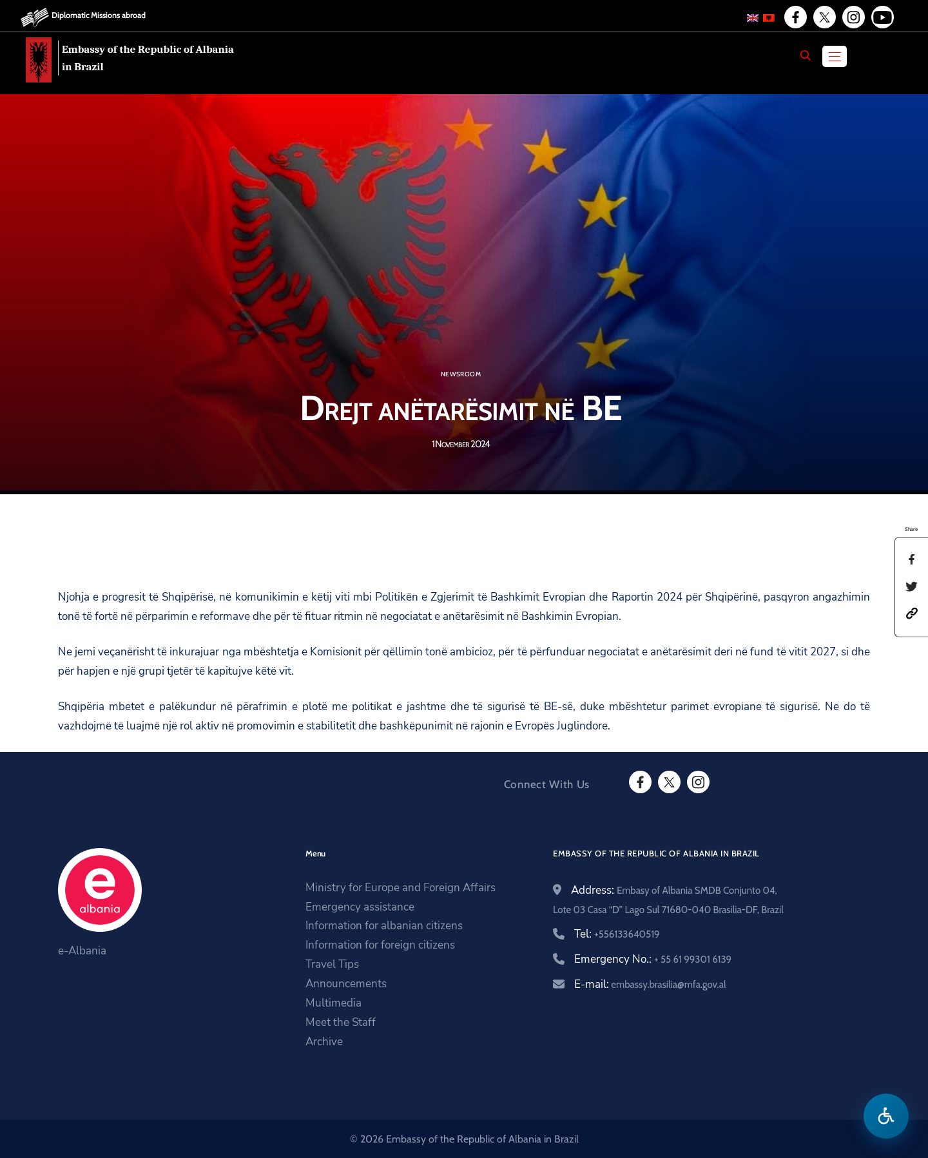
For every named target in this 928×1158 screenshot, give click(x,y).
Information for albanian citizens (384, 925)
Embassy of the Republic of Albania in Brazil (148, 58)
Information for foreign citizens (380, 945)
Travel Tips (332, 964)
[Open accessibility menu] (886, 1116)
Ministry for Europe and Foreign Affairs (400, 887)
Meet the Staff (340, 1022)
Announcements (346, 983)
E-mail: (650, 984)
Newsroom (461, 374)
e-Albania (82, 950)
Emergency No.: (652, 959)
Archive (324, 1041)
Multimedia (333, 1003)
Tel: (617, 934)
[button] (912, 612)
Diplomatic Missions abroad (99, 15)
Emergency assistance (359, 907)
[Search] (805, 55)
